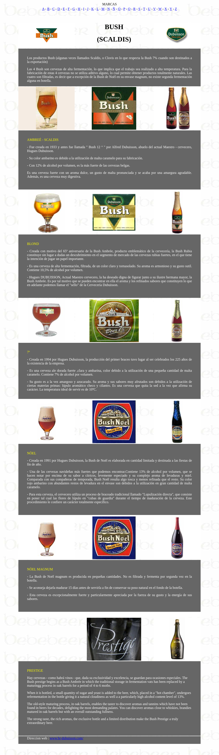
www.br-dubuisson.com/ (66, 738)
